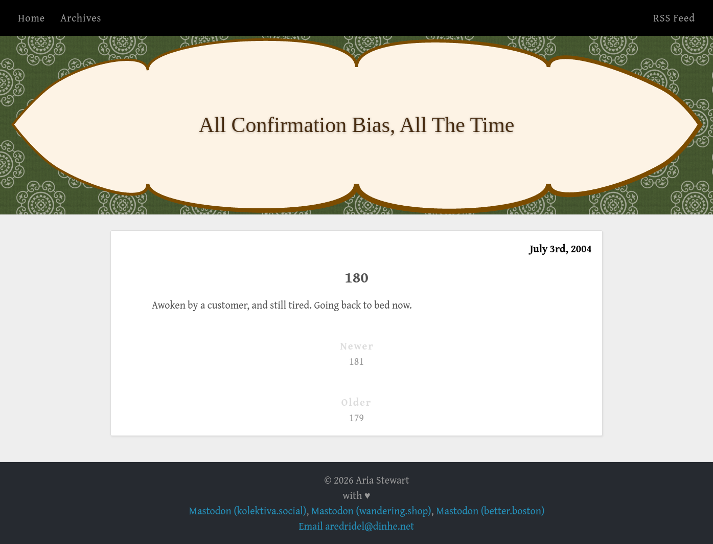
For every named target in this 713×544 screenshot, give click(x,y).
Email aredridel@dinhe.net (357, 525)
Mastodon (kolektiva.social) (248, 510)
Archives (80, 17)
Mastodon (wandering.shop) (371, 510)
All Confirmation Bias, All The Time (357, 125)
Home (31, 17)
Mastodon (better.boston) (490, 510)
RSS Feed (674, 17)
